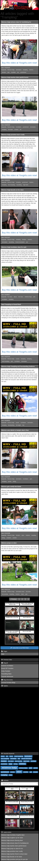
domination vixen (20, 591)
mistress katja (10, 422)
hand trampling (5, 361)
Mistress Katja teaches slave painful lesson (14, 77)
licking (14, 481)
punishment (23, 72)
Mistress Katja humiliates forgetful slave (12, 835)
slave (23, 535)
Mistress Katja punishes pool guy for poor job (14, 859)
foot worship (5, 594)
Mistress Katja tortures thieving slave (12, 840)
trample (35, 772)
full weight (18, 425)
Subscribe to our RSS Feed (19, 648)
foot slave (10, 129)
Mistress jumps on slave (9, 543)
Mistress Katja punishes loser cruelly (13, 134)
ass (18, 72)
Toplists (4, 686)
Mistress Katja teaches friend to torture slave (14, 854)
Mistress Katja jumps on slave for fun (12, 848)
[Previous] (13, 599)
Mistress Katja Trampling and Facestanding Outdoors (18, 366)
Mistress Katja (10, 69)
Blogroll (4, 663)
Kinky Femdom (5, 671)
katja (10, 764)
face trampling (11, 185)
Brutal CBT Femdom (7, 668)
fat (20, 129)
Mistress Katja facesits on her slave (12, 190)
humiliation (18, 127)
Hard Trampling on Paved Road (11, 304)
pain (9, 72)
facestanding (11, 425)
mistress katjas (23, 768)
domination (18, 69)
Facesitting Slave (6, 674)
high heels (25, 185)
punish (17, 422)
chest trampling (18, 756)
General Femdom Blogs (8, 682)
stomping (29, 358)
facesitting (19, 185)
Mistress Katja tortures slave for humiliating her (16, 22)
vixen (10, 775)
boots (11, 756)
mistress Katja (28, 296)
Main (2, 654)
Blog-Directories (7, 680)
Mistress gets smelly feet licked (11, 486)
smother (16, 129)
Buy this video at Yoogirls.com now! (19, 62)
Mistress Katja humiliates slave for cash (13, 247)
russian (17, 358)
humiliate (13, 72)
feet (23, 425)
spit (31, 772)
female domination (20, 242)
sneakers (9, 538)
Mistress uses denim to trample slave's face (15, 430)
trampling (25, 69)
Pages (4, 651)
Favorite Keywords (7, 753)
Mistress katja (10, 358)
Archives (4, 780)
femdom (4, 72)
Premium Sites (6, 659)
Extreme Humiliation (7, 665)
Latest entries (6, 832)
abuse (15, 296)
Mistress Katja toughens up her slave (12, 837)
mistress (31, 69)
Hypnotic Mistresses (7, 676)
